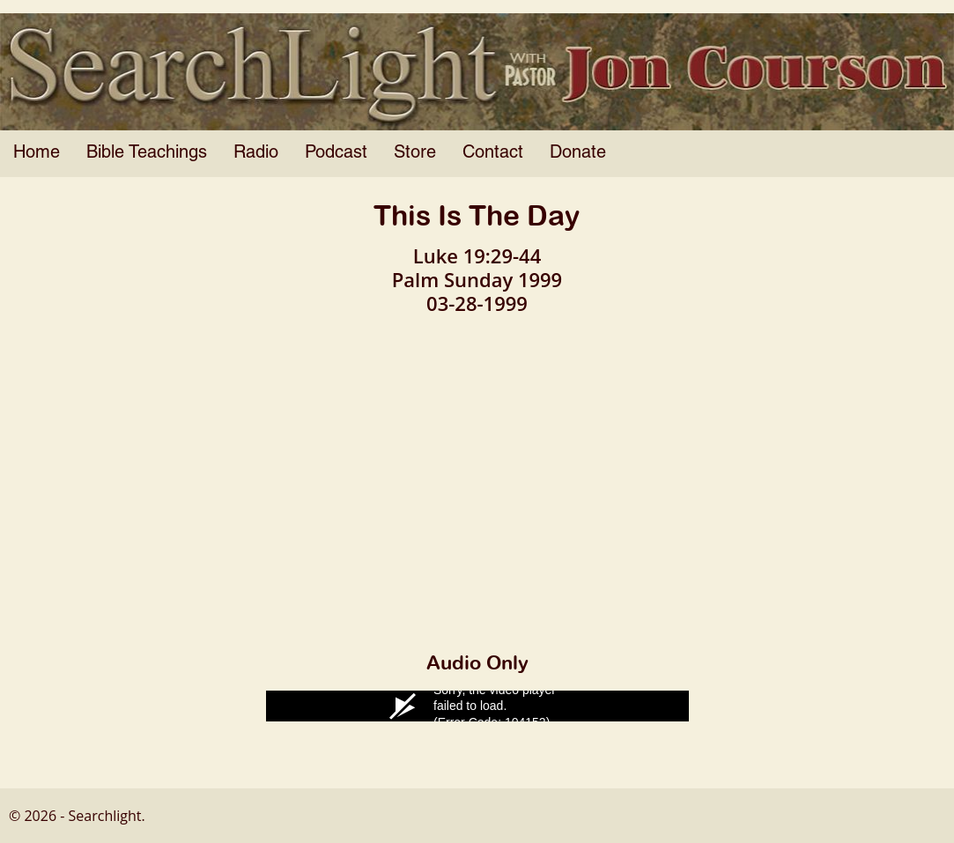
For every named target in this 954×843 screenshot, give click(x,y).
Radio (255, 153)
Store (415, 153)
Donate (578, 153)
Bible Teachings (146, 153)
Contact (492, 153)
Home (36, 153)
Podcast (336, 153)
